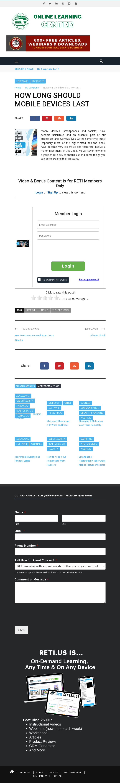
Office (67, 402)
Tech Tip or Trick (61, 310)
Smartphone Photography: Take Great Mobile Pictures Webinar (92, 460)
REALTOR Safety (24, 410)
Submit (21, 630)
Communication (90, 407)
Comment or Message (32, 579)
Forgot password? (89, 279)
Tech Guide (22, 415)
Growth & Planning (92, 412)
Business (85, 402)
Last (64, 523)
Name (20, 512)
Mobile (44, 310)
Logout (53, 772)
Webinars (86, 417)
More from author (48, 386)
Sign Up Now (39, 775)
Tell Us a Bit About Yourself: (36, 560)
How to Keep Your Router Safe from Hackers (56, 460)
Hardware (22, 81)
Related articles (25, 386)
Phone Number (26, 546)
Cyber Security (24, 400)
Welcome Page (72, 772)
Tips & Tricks (55, 412)
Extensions (22, 438)
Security (53, 448)
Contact (58, 775)
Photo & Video (89, 443)
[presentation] (68, 250)
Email (20, 531)
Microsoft (38, 81)
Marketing (86, 438)
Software (53, 407)
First (17, 523)
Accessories (23, 395)
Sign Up (52, 192)
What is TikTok (98, 335)
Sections (25, 772)
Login (39, 192)
